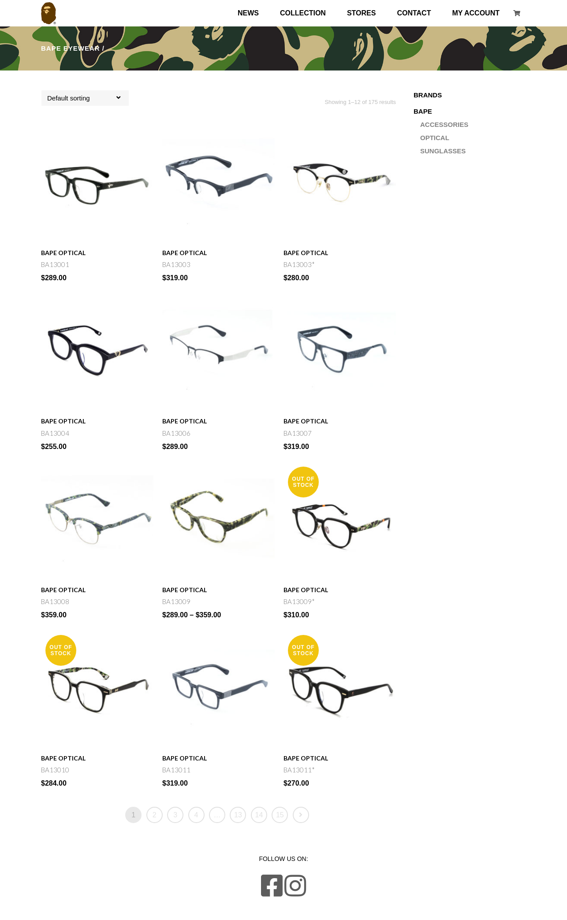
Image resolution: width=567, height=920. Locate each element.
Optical (72, 252)
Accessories (444, 124)
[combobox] (85, 98)
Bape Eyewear (70, 48)
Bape (49, 252)
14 (259, 815)
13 (238, 815)
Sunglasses (443, 151)
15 (280, 815)
